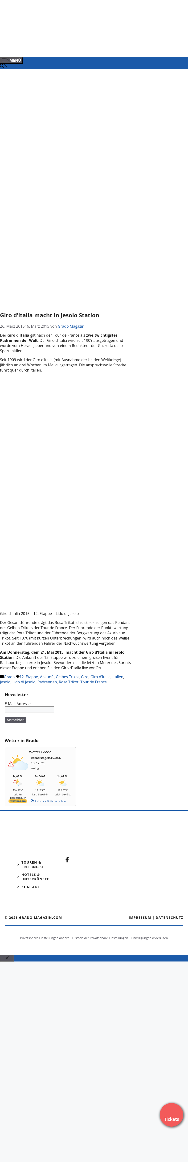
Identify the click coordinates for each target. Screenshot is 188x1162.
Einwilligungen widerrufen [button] (149, 938)
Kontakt (30, 887)
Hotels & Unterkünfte (35, 876)
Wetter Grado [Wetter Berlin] (40, 751)
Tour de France (93, 682)
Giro (85, 676)
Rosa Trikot (68, 682)
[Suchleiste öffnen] (4, 66)
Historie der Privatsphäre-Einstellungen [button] (100, 938)
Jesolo (5, 682)
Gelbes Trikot (67, 676)
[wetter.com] (17, 802)
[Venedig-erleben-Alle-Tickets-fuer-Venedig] (95, 48)
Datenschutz (169, 917)
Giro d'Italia (100, 676)
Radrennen (47, 682)
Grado (9, 676)
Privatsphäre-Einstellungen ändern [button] (44, 938)
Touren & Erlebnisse (32, 864)
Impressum (140, 917)
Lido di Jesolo (24, 682)
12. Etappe (29, 676)
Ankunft (47, 676)
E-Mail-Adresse (18, 703)
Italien (117, 676)
